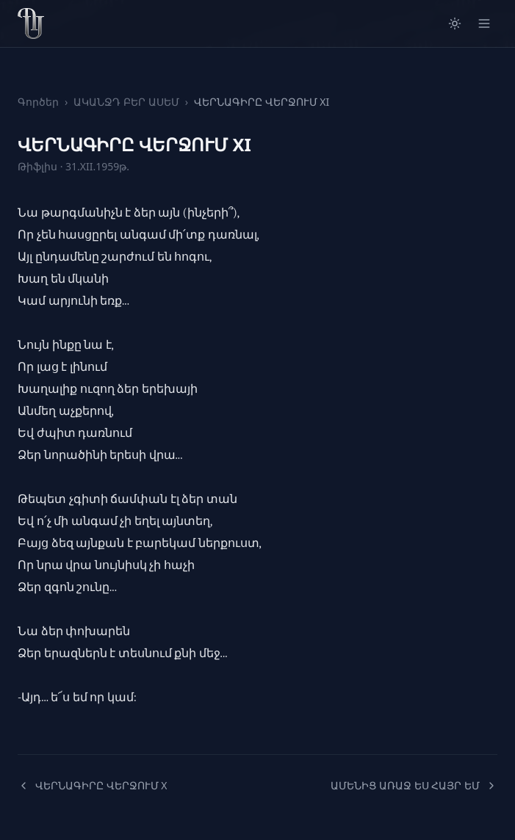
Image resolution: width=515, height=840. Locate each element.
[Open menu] (484, 23)
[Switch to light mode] (455, 23)
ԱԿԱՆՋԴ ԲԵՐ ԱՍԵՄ (126, 102)
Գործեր (38, 102)
